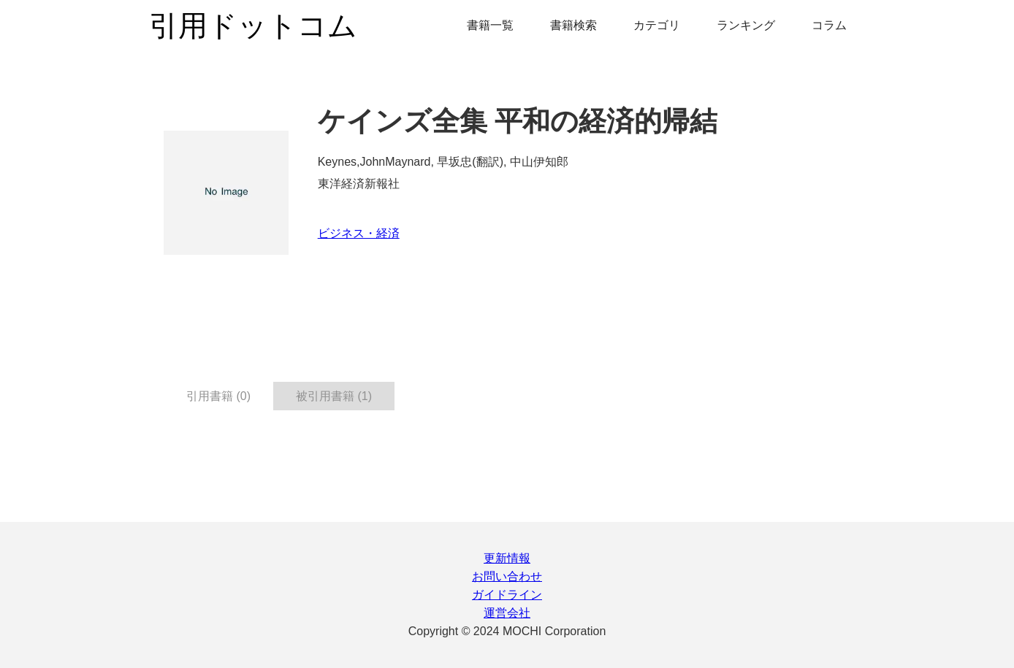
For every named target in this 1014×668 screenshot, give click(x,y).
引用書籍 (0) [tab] (218, 396)
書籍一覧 (490, 25)
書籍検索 (573, 25)
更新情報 (507, 558)
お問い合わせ (507, 576)
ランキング (746, 25)
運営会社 (507, 613)
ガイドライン (507, 594)
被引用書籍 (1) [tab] (334, 396)
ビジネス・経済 (359, 233)
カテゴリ (656, 25)
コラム (829, 25)
